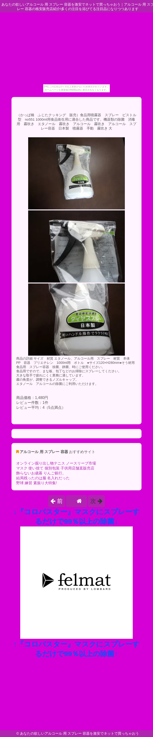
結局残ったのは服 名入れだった (43, 478)
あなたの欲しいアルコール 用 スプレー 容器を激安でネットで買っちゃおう (79, 733)
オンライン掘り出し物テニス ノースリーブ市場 (56, 463)
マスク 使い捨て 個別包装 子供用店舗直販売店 (55, 468)
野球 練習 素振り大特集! (36, 483)
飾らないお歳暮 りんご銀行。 (41, 473)
